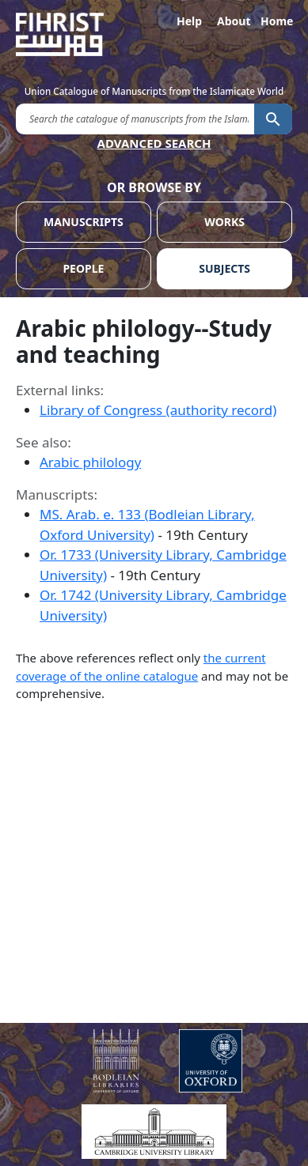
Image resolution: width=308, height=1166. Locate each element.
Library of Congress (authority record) (158, 410)
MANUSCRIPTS (84, 221)
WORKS (224, 221)
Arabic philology (90, 462)
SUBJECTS (224, 268)
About (233, 20)
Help (189, 20)
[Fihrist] (154, 34)
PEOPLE (83, 268)
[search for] (135, 118)
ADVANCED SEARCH (154, 143)
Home (276, 20)
